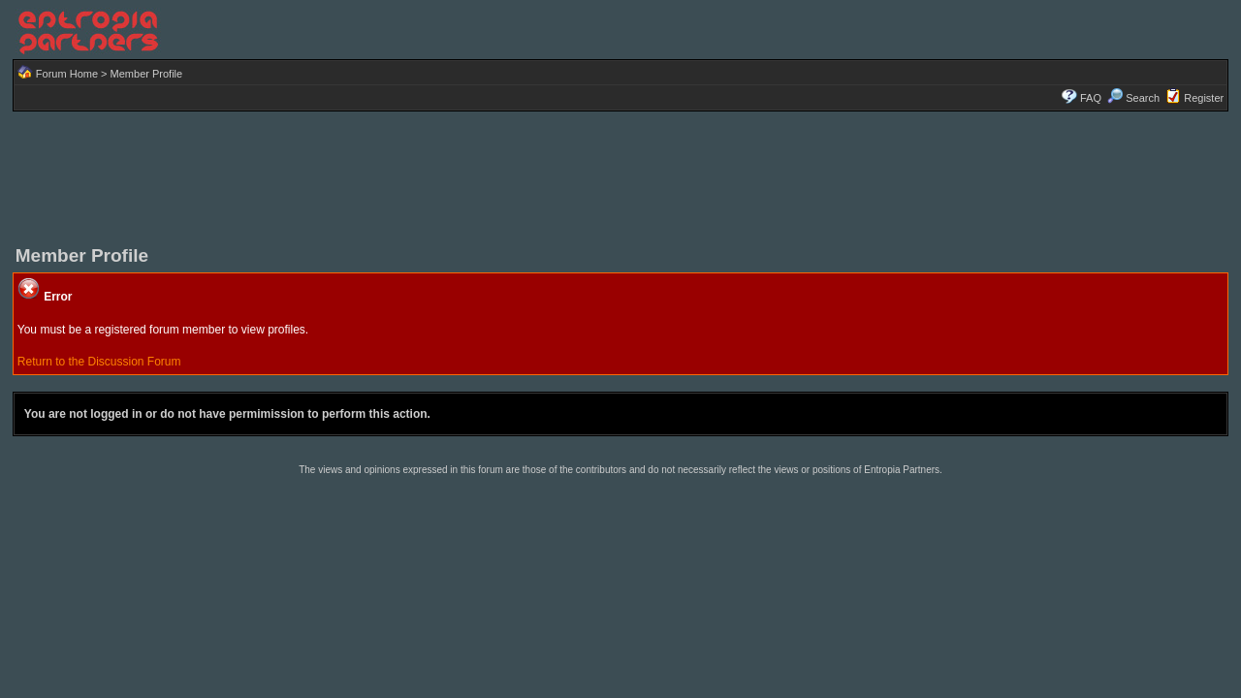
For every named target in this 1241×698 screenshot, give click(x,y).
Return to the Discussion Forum (99, 361)
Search (1133, 98)
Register (1204, 98)
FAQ (1090, 98)
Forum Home (67, 73)
